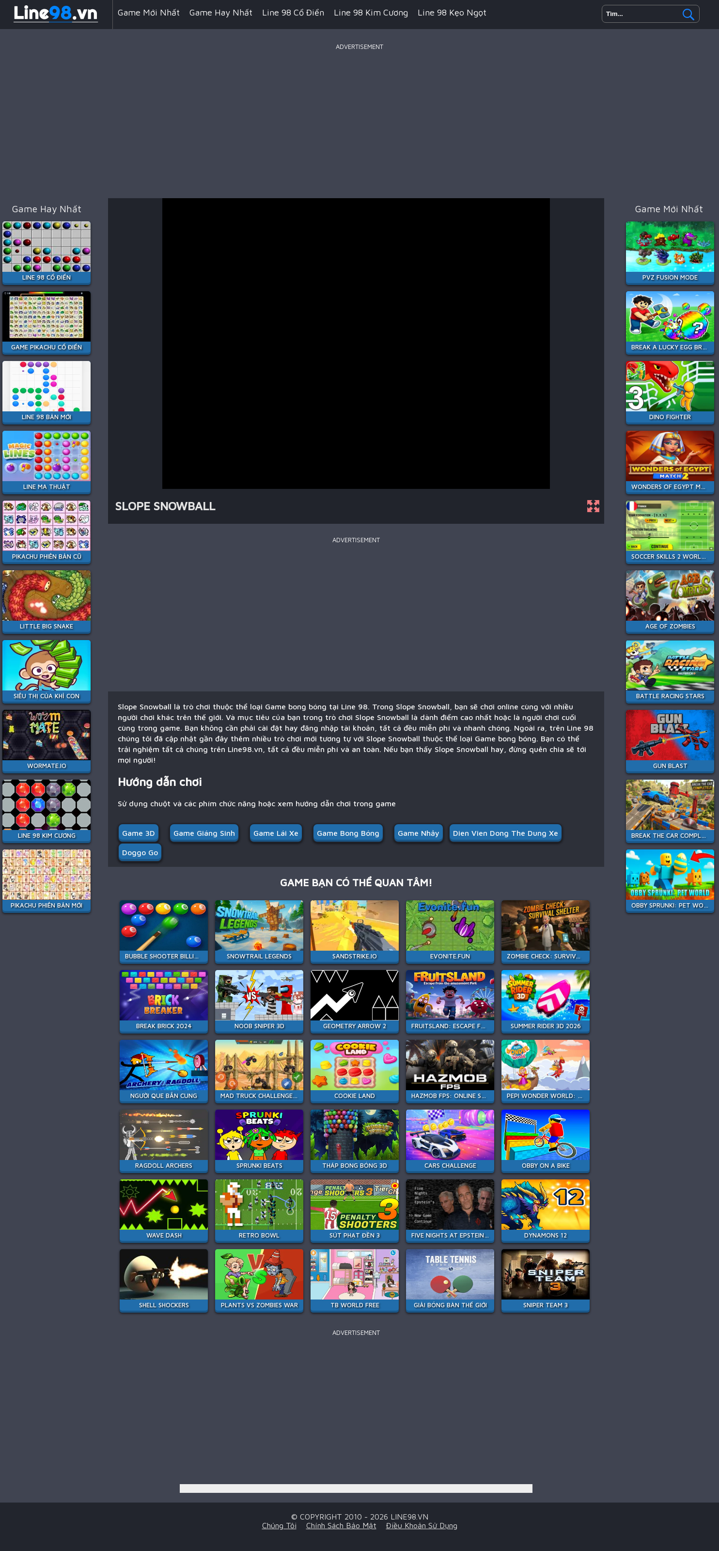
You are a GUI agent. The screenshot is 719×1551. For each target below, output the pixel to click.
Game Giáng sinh (204, 833)
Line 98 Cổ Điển (293, 12)
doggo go (140, 852)
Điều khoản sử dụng (421, 1525)
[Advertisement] (359, 120)
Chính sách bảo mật (341, 1525)
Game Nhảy (418, 833)
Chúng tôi (279, 1525)
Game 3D (138, 833)
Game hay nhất (220, 12)
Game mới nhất (149, 12)
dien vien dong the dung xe (505, 833)
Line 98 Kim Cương (371, 12)
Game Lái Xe (275, 833)
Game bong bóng (348, 833)
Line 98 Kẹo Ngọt (452, 12)
